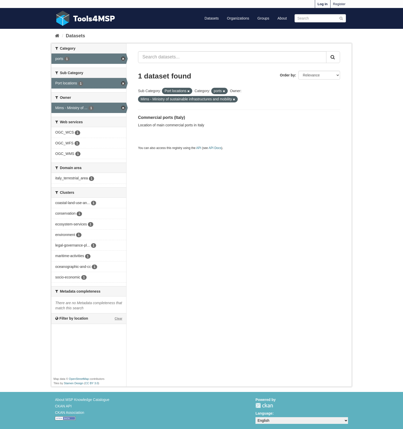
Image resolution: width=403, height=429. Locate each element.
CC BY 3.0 (91, 383)
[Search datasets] (320, 18)
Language (263, 413)
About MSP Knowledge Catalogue (82, 400)
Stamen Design (73, 383)
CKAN (264, 405)
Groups (263, 18)
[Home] (57, 35)
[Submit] (341, 18)
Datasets (212, 18)
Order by (287, 75)
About (282, 18)
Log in (323, 4)
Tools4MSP (94, 18)
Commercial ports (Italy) (161, 117)
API (198, 148)
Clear (118, 318)
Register (339, 4)
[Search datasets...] (232, 57)
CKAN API (63, 406)
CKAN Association (69, 412)
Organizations (238, 18)
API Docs (215, 148)
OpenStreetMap (79, 378)
